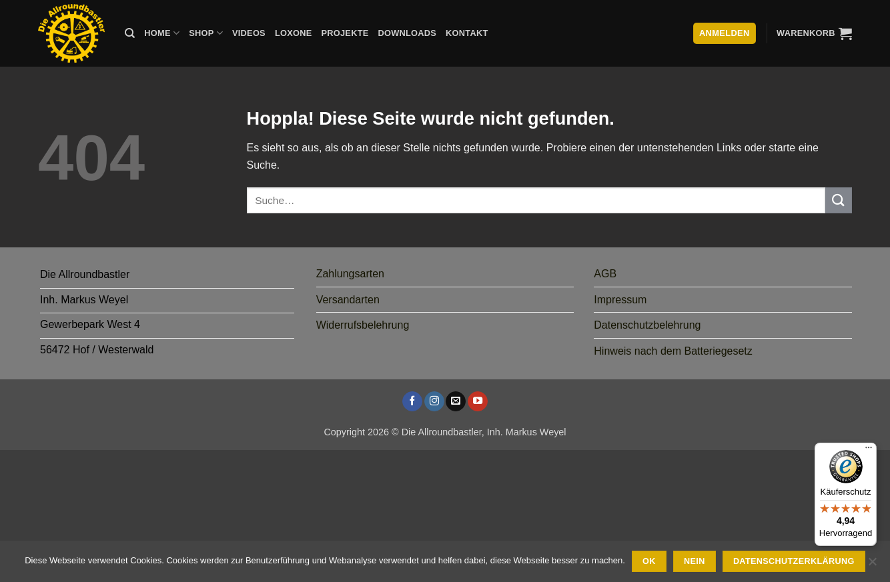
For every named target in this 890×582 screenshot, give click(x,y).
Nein (694, 561)
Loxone (293, 33)
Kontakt (467, 33)
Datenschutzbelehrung (647, 325)
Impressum (620, 299)
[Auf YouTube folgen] (478, 401)
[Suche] (130, 33)
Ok (649, 561)
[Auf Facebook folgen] (412, 401)
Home (161, 33)
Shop (206, 33)
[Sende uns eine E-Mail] (456, 401)
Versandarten (348, 299)
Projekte (344, 33)
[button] (814, 33)
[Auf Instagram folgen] (434, 401)
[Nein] (872, 565)
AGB (605, 273)
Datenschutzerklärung (794, 561)
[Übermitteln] (838, 200)
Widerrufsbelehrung (363, 325)
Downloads (407, 33)
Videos (249, 33)
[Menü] (869, 451)
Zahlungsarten (350, 273)
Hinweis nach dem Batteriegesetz (673, 351)
